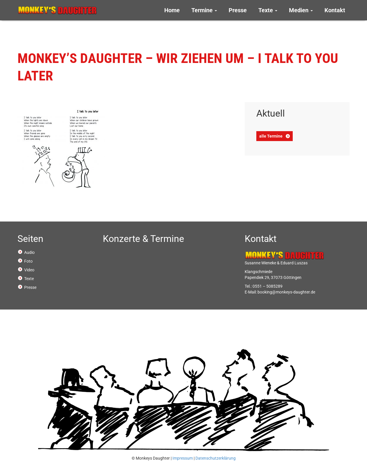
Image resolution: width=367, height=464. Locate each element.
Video (29, 270)
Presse (238, 10)
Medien (301, 10)
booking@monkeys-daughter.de (286, 292)
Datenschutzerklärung (215, 458)
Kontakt (334, 10)
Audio (29, 252)
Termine (204, 10)
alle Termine (271, 136)
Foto (28, 261)
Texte (267, 10)
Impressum (182, 458)
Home (172, 10)
